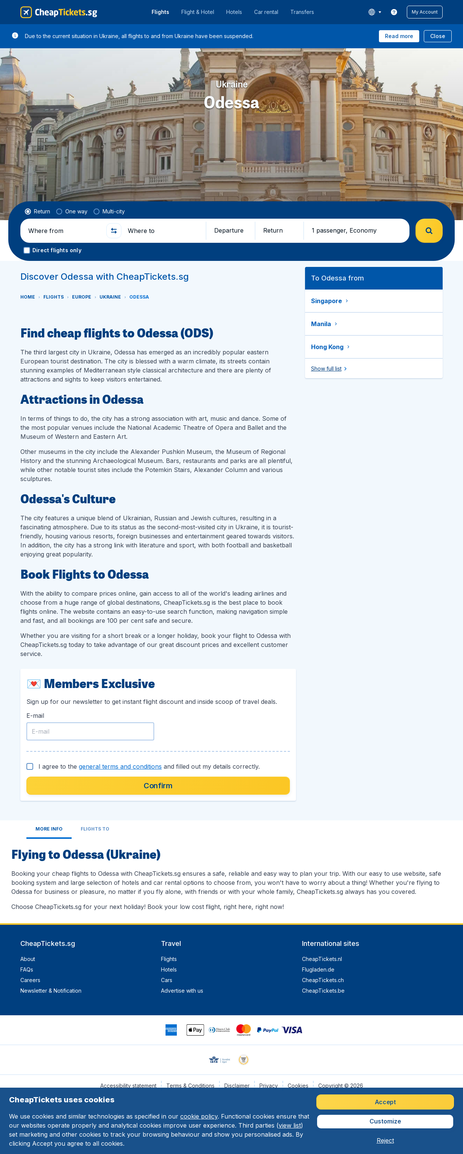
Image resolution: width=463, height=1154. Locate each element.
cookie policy (199, 1116)
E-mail (35, 715)
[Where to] (163, 231)
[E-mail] (90, 731)
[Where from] (64, 231)
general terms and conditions (120, 766)
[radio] (37, 211)
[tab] (49, 829)
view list (290, 1125)
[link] (394, 12)
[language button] (374, 12)
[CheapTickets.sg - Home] (58, 12)
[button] (425, 12)
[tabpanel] (231, 878)
